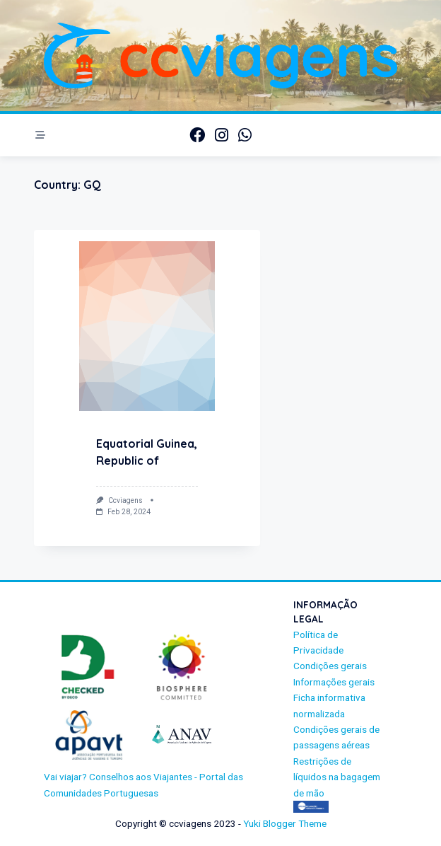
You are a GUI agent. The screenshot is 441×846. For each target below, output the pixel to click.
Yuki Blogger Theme (285, 823)
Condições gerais (330, 665)
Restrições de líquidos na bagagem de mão (336, 777)
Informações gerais (334, 682)
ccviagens (125, 500)
